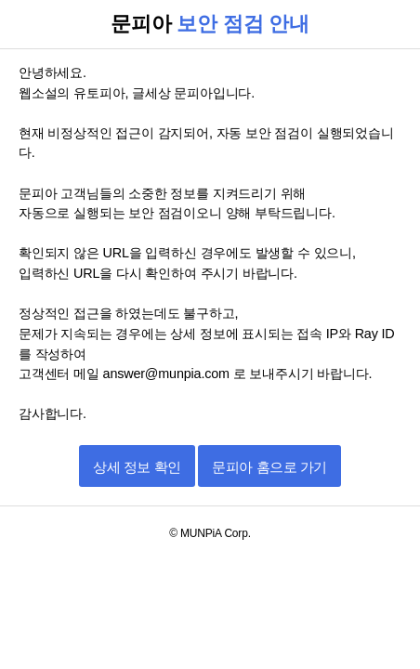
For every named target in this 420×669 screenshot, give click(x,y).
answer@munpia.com (168, 373)
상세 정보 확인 (136, 467)
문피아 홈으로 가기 (269, 467)
